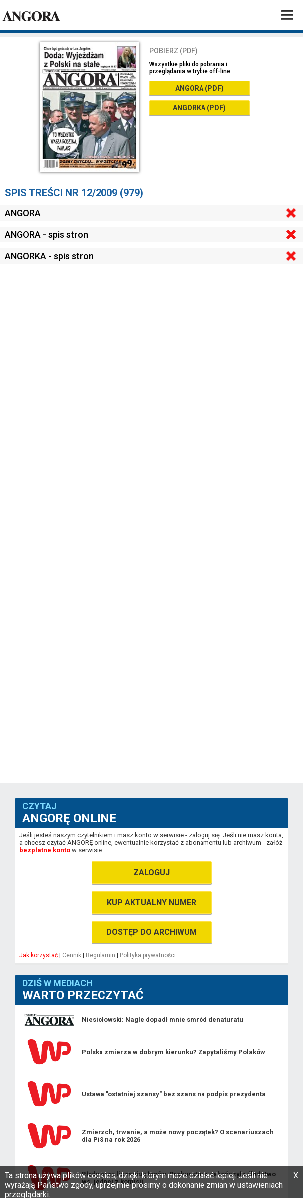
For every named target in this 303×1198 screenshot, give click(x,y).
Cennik (71, 955)
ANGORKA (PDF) (199, 108)
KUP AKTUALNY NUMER (151, 902)
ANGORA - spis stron (46, 234)
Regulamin (100, 955)
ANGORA (23, 213)
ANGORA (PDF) (199, 88)
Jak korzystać (38, 955)
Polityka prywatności (148, 955)
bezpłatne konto (44, 850)
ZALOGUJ (151, 872)
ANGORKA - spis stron (49, 256)
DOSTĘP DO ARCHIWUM (151, 932)
